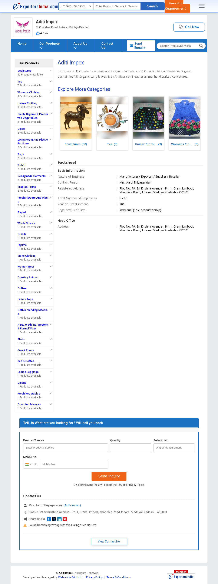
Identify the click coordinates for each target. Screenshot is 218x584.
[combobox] (31, 464)
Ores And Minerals (29, 404)
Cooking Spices (27, 277)
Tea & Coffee (25, 361)
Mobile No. (30, 457)
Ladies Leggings (28, 371)
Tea (19, 81)
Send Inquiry (109, 476)
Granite (22, 234)
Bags (20, 154)
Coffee (22, 288)
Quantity (115, 440)
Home (21, 44)
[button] (189, 27)
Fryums (22, 244)
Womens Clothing (28, 92)
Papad (21, 212)
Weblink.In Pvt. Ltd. (69, 577)
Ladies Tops (25, 299)
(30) (76, 144)
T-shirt (21, 165)
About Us (80, 45)
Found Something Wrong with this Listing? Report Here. (63, 525)
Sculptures (24, 70)
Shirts (21, 339)
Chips (21, 128)
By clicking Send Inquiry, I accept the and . (109, 484)
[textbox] (117, 6)
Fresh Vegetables (28, 393)
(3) (148, 144)
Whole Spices (26, 223)
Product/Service (33, 440)
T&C (119, 484)
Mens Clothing (26, 255)
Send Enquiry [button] (137, 46)
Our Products (49, 45)
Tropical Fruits (26, 186)
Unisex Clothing (27, 103)
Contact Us (107, 46)
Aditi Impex (47, 21)
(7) (112, 144)
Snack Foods (25, 350)
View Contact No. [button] (109, 541)
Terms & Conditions (119, 577)
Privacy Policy (136, 484)
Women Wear (25, 266)
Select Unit (160, 440)
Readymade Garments (31, 176)
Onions (21, 382)
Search (152, 6)
